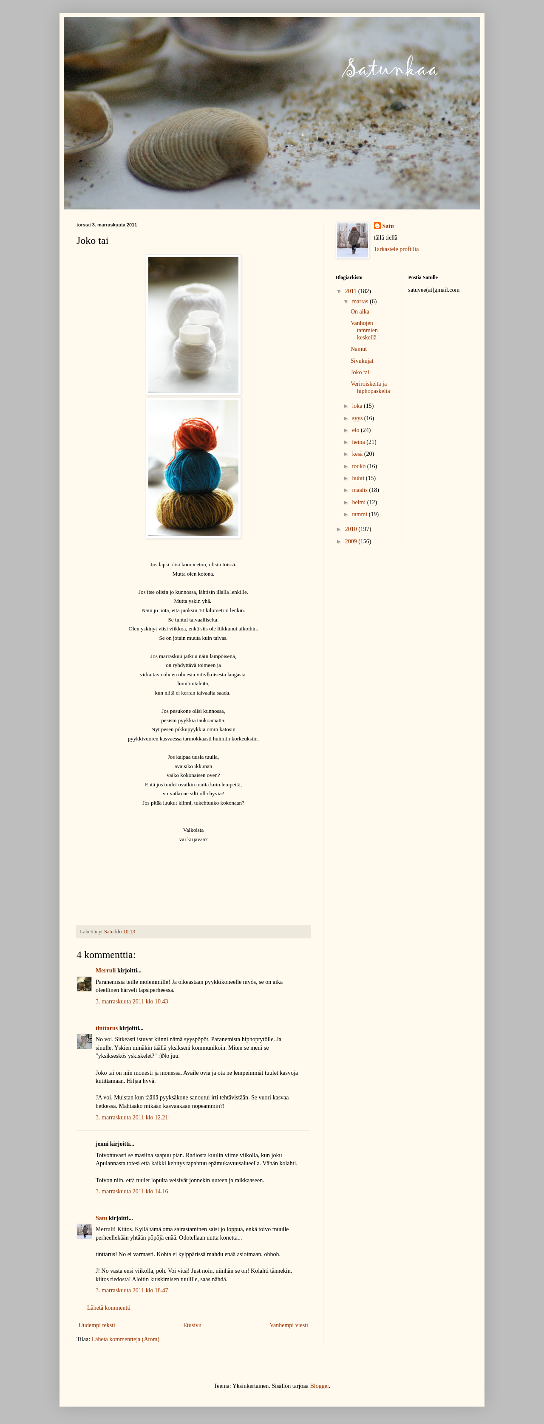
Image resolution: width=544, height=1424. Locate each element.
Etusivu (192, 1325)
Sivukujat (362, 361)
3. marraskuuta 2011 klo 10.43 (132, 1001)
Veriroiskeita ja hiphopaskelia (370, 387)
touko (359, 466)
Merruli (106, 970)
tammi (360, 514)
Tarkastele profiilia (396, 249)
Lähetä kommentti (108, 1308)
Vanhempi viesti (288, 1325)
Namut (359, 349)
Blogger (319, 1386)
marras (361, 301)
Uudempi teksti (97, 1325)
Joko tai (360, 372)
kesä (358, 454)
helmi (359, 502)
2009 (352, 541)
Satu (101, 1218)
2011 (351, 291)
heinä (359, 442)
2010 (352, 529)
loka (358, 406)
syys (358, 418)
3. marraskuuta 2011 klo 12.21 (132, 1117)
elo (356, 430)
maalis (360, 490)
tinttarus (107, 1028)
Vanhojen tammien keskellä (364, 330)
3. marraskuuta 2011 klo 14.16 (132, 1191)
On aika (360, 311)
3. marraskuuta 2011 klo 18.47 (132, 1290)
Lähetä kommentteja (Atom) (125, 1339)
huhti (359, 478)
